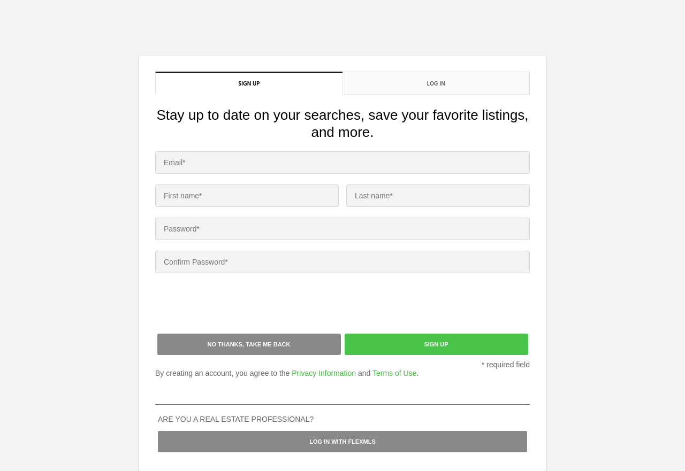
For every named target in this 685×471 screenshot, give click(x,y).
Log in (436, 83)
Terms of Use (394, 373)
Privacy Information (324, 373)
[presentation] (236, 305)
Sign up (249, 83)
